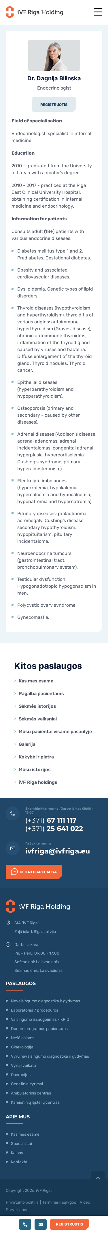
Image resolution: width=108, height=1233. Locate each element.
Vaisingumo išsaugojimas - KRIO (40, 1019)
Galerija (27, 744)
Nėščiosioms (22, 1037)
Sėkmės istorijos (37, 706)
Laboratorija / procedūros (34, 1010)
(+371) (51, 820)
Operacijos (21, 1074)
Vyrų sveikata (23, 1065)
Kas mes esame (36, 681)
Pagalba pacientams (41, 693)
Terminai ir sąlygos (59, 1202)
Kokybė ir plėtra (36, 757)
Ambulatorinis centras (31, 1093)
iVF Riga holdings (38, 782)
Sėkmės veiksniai (38, 719)
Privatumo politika (22, 1202)
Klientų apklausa (34, 871)
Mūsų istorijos (35, 769)
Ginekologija (22, 1047)
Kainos (17, 1152)
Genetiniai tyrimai (27, 1084)
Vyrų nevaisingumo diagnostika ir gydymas (50, 1056)
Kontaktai (19, 1162)
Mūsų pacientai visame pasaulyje (55, 731)
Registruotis (54, 105)
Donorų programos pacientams (39, 1028)
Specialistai (21, 1143)
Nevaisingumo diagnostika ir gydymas (45, 1001)
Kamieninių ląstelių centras (35, 1102)
